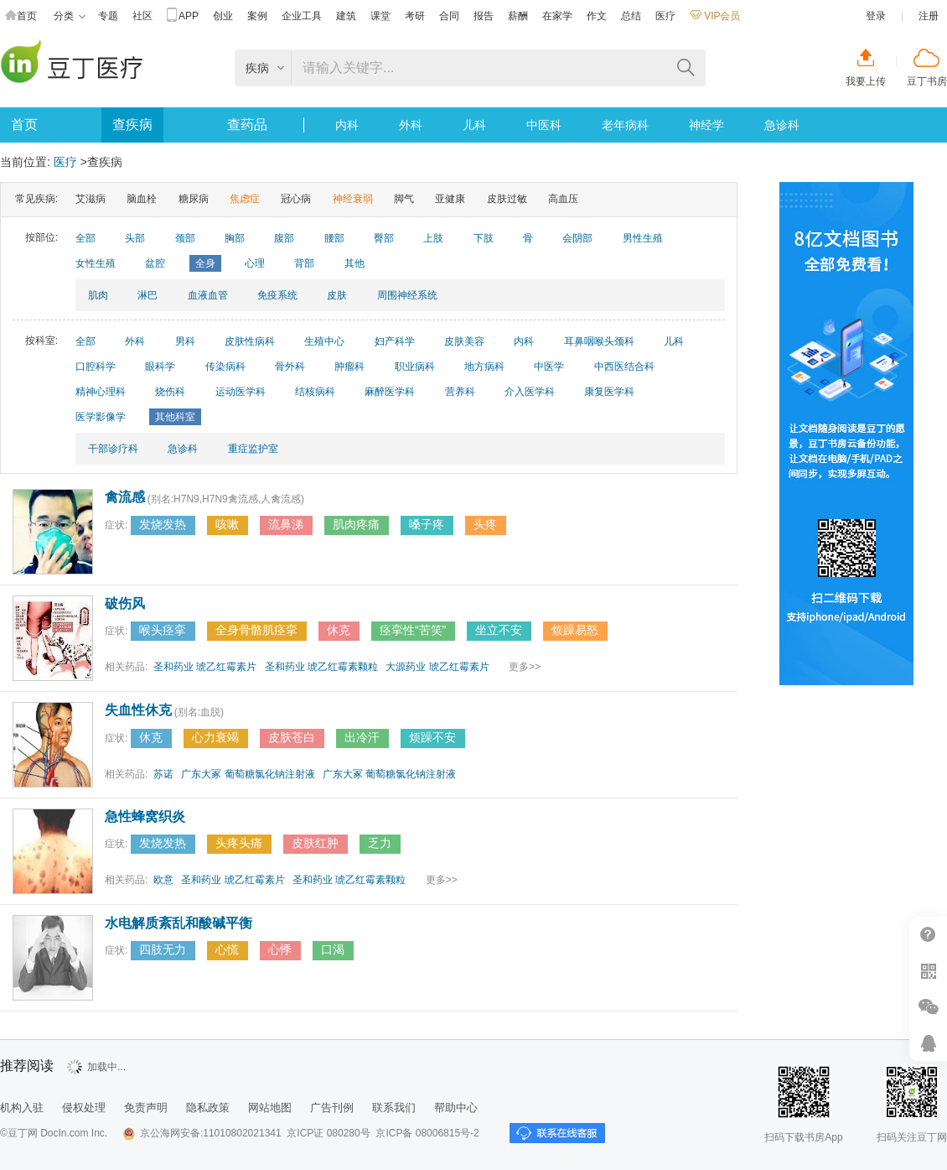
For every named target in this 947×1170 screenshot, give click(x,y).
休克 (338, 630)
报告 (484, 16)
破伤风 (125, 603)
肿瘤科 (349, 366)
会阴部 (577, 238)
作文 (597, 16)
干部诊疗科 (113, 449)
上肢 (433, 238)
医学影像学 (100, 417)
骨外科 (290, 366)
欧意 (163, 880)
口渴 (332, 949)
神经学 (706, 125)
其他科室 (175, 417)
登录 (876, 16)
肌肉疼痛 (356, 524)
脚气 (404, 199)
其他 (354, 263)
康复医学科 (609, 392)
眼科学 (160, 366)
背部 (304, 263)
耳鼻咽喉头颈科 (599, 341)
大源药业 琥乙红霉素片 (437, 667)
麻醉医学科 (390, 392)
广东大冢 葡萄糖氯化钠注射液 (247, 774)
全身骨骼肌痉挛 (256, 630)
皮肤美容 (464, 341)
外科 (410, 125)
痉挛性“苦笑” (413, 630)
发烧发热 (162, 524)
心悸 (280, 949)
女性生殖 (95, 263)
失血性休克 (138, 710)
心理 (255, 263)
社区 (142, 16)
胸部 (235, 238)
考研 (415, 16)
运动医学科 (240, 392)
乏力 (379, 843)
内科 (347, 125)
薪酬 (518, 16)
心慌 (227, 949)
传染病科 (225, 366)
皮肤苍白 (291, 737)
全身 (205, 263)
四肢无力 (162, 949)
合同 (449, 16)
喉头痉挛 (162, 630)
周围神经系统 (407, 295)
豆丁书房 (927, 81)
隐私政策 (208, 1107)
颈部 (185, 238)
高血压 (563, 199)
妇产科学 (395, 341)
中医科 (543, 125)
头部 (135, 238)
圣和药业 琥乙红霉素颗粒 (321, 667)
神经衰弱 (353, 199)
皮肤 (337, 295)
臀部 (384, 238)
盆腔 (155, 263)
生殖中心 (324, 341)
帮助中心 (928, 935)
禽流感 (125, 497)
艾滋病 (90, 199)
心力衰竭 (215, 737)
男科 (185, 341)
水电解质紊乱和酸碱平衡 (178, 923)
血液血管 (208, 295)
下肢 (484, 238)
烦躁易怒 (574, 630)
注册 (929, 16)
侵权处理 (84, 1107)
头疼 (485, 524)
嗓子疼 (426, 524)
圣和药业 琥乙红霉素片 (204, 667)
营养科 (460, 392)
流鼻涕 (285, 524)
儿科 (474, 125)
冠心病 (296, 199)
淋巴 (147, 295)
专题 (108, 16)
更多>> (525, 667)
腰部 (334, 238)
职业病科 (415, 366)
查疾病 (132, 124)
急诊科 (782, 125)
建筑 (346, 16)
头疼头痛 (238, 843)
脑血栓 (142, 199)
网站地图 (270, 1107)
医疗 (665, 16)
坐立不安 (498, 630)
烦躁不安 (432, 737)
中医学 (549, 366)
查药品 (247, 124)
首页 (21, 16)
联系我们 (394, 1107)
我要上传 (866, 81)
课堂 (380, 16)
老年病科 (625, 125)
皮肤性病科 (250, 341)
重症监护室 (253, 449)
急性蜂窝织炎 (145, 816)
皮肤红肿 (315, 843)
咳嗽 (227, 524)
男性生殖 (643, 238)
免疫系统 (277, 295)
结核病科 (315, 392)
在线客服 (928, 1043)
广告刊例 (332, 1107)
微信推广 (928, 1007)
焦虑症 (245, 199)
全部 (85, 238)
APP (183, 16)
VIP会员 (715, 16)
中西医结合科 (624, 366)
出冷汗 (362, 737)
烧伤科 (170, 392)
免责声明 (146, 1107)
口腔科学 (95, 366)
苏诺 (163, 774)
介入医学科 (530, 392)
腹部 (284, 238)
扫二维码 (928, 971)
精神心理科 (100, 392)
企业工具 (302, 16)
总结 (631, 16)
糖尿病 (194, 199)
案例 (257, 16)
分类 (69, 16)
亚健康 (450, 199)
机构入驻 (22, 1107)
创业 (223, 16)
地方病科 (484, 366)
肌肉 (98, 295)
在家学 (557, 16)
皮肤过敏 (507, 199)
